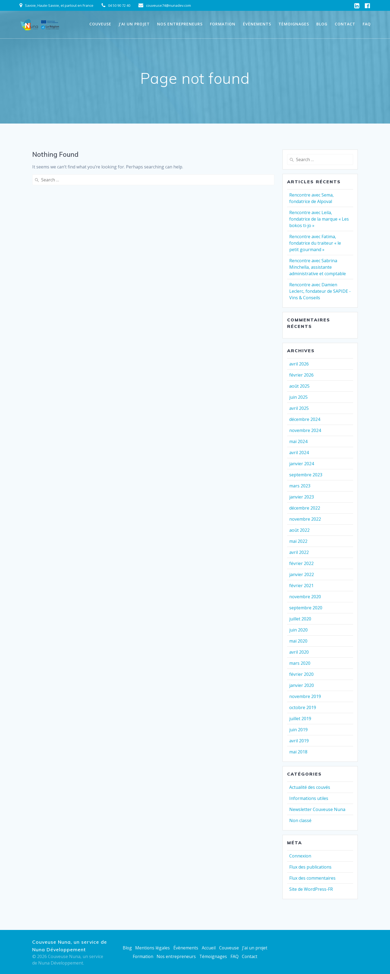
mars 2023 (299, 486)
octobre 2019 (302, 707)
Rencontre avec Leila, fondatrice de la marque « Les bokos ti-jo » (319, 219)
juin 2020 (298, 630)
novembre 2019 (305, 696)
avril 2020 (299, 652)
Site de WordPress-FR (311, 889)
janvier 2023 (301, 497)
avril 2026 (299, 364)
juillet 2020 (300, 619)
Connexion (300, 856)
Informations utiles (308, 798)
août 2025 (299, 386)
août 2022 (299, 530)
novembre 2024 (305, 430)
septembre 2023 (305, 475)
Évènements (257, 23)
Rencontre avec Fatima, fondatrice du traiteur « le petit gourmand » (315, 243)
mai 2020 (298, 641)
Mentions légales (152, 948)
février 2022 (301, 563)
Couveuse (100, 23)
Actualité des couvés (309, 787)
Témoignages (293, 23)
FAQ (367, 23)
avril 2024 (299, 453)
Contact (345, 23)
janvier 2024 (301, 464)
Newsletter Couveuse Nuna (317, 809)
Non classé (300, 820)
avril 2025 (299, 408)
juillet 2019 (300, 719)
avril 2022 (299, 552)
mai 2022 (298, 541)
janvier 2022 (301, 574)
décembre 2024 (304, 419)
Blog (321, 23)
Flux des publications (310, 867)
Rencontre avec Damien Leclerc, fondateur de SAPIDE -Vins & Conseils (320, 291)
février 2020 (301, 674)
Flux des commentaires (312, 878)
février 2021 (301, 586)
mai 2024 (298, 441)
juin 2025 (298, 397)
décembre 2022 (304, 508)
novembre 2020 (305, 597)
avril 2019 (299, 741)
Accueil (208, 948)
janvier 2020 (301, 685)
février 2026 (301, 375)
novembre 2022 (305, 519)
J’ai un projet (134, 23)
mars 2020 (299, 663)
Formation (222, 23)
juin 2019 (298, 730)
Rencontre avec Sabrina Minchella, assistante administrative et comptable (317, 267)
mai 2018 (298, 752)
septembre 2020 (305, 608)
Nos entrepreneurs (180, 23)
